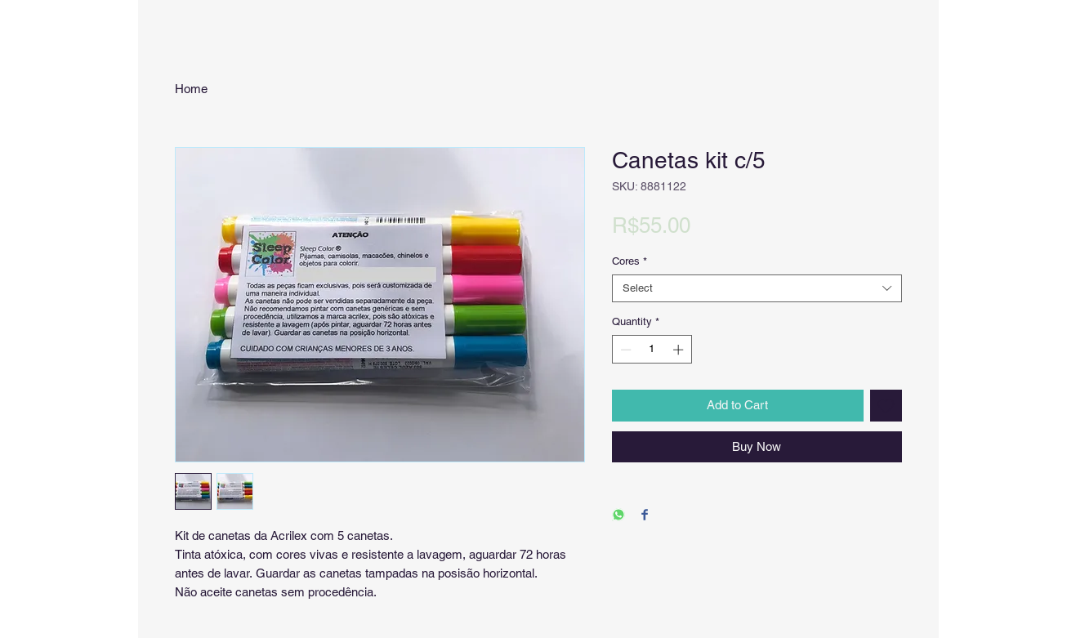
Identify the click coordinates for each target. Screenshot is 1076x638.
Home (191, 89)
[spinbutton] (651, 350)
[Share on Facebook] (644, 516)
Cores (629, 261)
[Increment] (680, 350)
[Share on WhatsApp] (618, 516)
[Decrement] (624, 350)
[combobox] (757, 288)
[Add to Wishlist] (886, 406)
